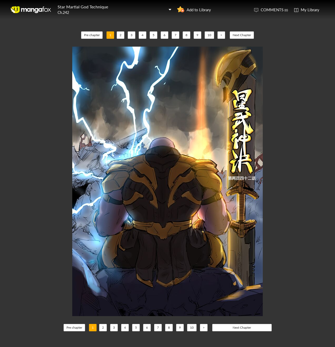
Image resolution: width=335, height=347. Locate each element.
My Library (310, 9)
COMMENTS (274, 9)
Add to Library (199, 9)
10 (209, 35)
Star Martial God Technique (83, 6)
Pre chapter (92, 35)
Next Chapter (242, 35)
